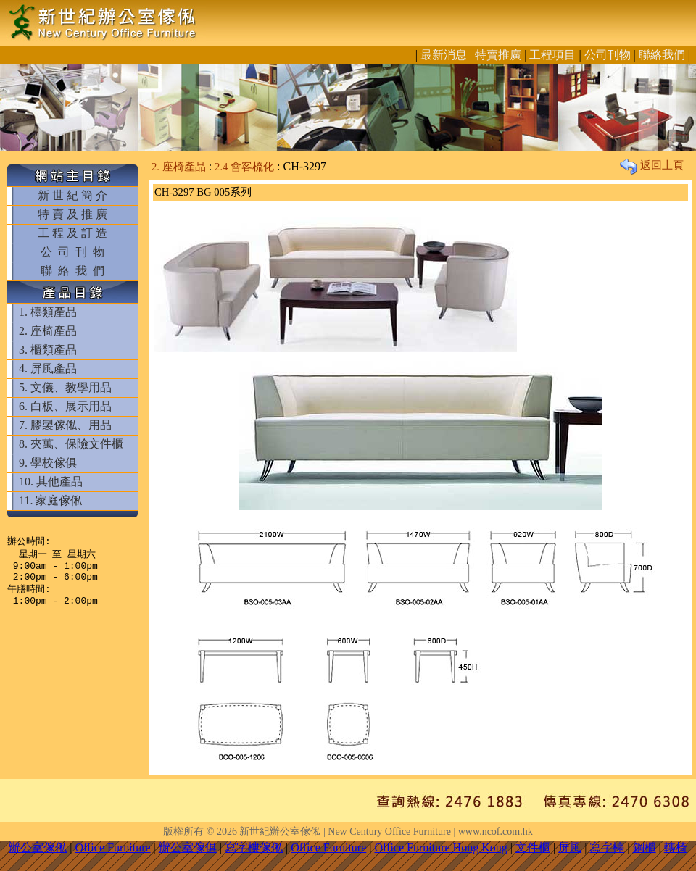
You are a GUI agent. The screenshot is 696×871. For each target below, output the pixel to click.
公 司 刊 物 (72, 252)
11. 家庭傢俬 (50, 500)
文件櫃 (532, 847)
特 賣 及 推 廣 (72, 214)
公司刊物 (607, 55)
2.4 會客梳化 (244, 166)
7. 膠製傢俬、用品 (65, 425)
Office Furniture (112, 847)
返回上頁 (652, 165)
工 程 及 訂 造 (72, 233)
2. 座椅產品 (48, 331)
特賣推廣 (498, 55)
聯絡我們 (662, 55)
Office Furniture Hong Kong (441, 847)
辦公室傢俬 (38, 847)
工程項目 (552, 55)
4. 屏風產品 (48, 368)
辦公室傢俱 (188, 847)
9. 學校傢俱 (48, 463)
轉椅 (675, 847)
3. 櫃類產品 (48, 349)
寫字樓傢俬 (254, 847)
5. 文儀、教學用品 (65, 387)
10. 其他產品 (51, 481)
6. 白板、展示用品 (65, 406)
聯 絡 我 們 (72, 270)
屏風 (569, 847)
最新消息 (443, 55)
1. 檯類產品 (48, 312)
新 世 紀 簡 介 (72, 195)
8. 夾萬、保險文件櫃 (71, 444)
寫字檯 (606, 847)
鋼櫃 (644, 847)
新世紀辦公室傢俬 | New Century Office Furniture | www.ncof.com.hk (385, 831)
